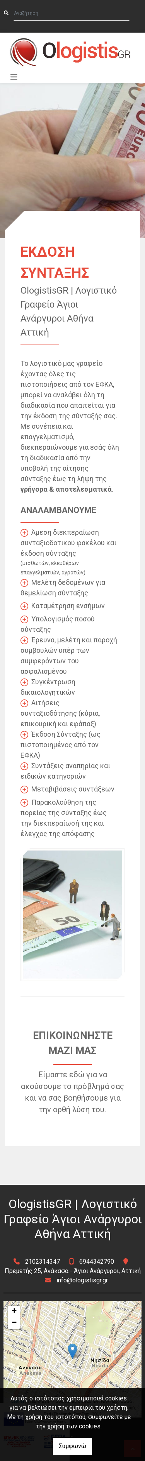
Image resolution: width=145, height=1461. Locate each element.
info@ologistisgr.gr (82, 1280)
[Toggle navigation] (14, 77)
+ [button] (14, 1311)
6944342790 (96, 1261)
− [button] (14, 1323)
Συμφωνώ (72, 1446)
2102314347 (42, 1261)
